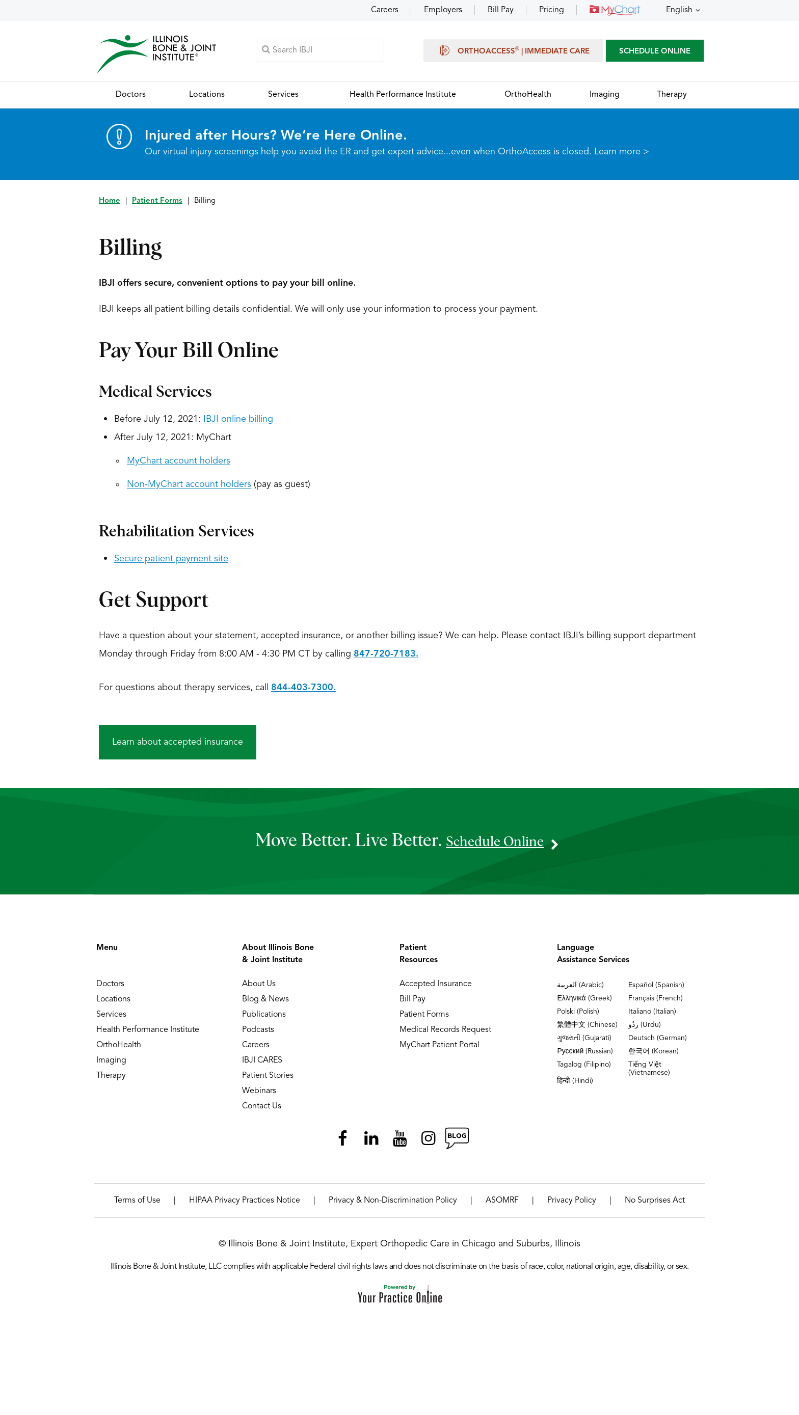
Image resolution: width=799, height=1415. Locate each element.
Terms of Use (137, 1205)
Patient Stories (268, 1080)
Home (109, 205)
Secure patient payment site (171, 562)
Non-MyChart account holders (189, 488)
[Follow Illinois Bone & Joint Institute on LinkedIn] (371, 1142)
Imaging (111, 1064)
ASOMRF (502, 1205)
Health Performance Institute (147, 1034)
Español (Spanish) (656, 989)
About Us (259, 988)
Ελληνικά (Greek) (584, 1002)
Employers (443, 10)
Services (111, 1019)
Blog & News (265, 1003)
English (679, 10)
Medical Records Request (445, 1034)
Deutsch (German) (657, 1042)
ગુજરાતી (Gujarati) (584, 1042)
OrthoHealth (118, 1049)
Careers (384, 10)
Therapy (111, 1080)
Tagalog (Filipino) (584, 1068)
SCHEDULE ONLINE (654, 53)
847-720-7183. (386, 658)
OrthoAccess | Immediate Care (513, 52)
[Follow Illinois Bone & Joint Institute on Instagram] (428, 1142)
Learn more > (621, 155)
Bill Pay (501, 10)
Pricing (551, 10)
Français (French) (655, 1002)
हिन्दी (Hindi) (575, 1085)
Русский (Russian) (585, 1055)
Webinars (259, 1095)
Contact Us (261, 1110)
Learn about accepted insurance (177, 746)
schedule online (494, 845)
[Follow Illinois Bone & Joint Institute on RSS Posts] (456, 1142)
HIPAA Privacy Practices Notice (244, 1205)
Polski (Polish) (578, 1015)
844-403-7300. (303, 691)
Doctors (110, 988)
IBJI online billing (238, 423)
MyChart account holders (178, 465)
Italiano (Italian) (652, 1015)
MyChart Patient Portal (440, 1049)
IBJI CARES (262, 1064)
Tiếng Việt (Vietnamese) (649, 1072)
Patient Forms (157, 205)
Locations (113, 1003)
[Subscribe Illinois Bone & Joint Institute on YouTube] (399, 1142)
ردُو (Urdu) (644, 1028)
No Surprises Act (655, 1205)
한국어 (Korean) (653, 1055)
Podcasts (258, 1034)
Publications (264, 1019)
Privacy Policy (571, 1205)
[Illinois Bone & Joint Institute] (158, 56)
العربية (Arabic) (580, 989)
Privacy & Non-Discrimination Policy (393, 1205)
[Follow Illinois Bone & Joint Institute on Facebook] (342, 1142)
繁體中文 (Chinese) (587, 1028)
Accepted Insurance (436, 988)
